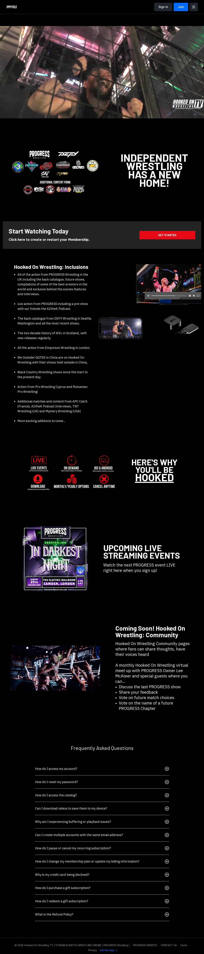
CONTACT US (169, 945)
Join (181, 7)
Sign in (163, 7)
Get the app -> (108, 950)
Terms (183, 945)
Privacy (92, 950)
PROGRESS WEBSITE (145, 945)
